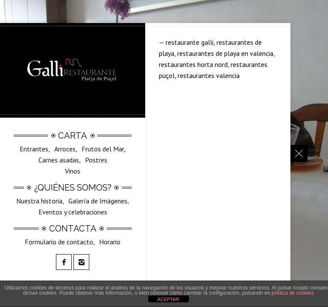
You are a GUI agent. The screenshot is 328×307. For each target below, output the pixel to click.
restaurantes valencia (209, 75)
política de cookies (293, 293)
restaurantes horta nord (193, 64)
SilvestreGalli (80, 176)
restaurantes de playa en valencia (225, 53)
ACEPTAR (168, 299)
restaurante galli (190, 42)
